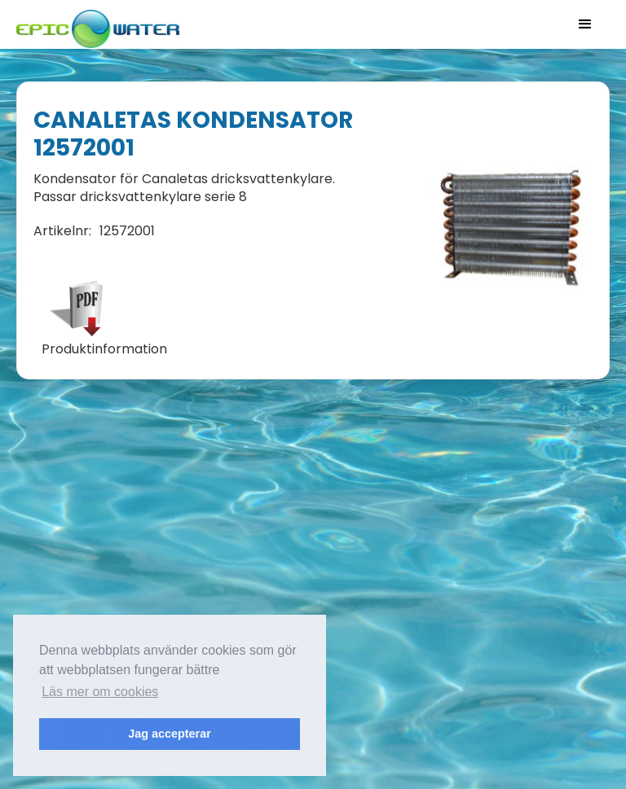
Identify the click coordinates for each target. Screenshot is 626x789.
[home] (97, 24)
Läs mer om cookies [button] (100, 692)
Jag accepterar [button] (169, 733)
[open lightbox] (514, 230)
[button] (585, 24)
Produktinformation (104, 349)
